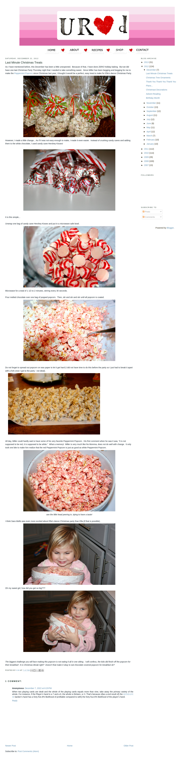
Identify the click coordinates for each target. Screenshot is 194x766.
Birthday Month (153, 98)
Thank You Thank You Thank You (161, 82)
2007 (146, 165)
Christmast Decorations (156, 90)
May (149, 127)
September (152, 111)
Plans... (149, 86)
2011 (146, 149)
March (150, 136)
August (150, 115)
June (149, 123)
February (151, 140)
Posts (146, 212)
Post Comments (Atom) (28, 751)
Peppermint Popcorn (23, 73)
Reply (14, 700)
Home (69, 746)
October (150, 107)
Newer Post (10, 746)
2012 (146, 66)
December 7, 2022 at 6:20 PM (38, 688)
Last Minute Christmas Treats (159, 73)
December (151, 70)
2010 (146, 153)
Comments (149, 217)
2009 (146, 157)
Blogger (170, 228)
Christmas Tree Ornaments (158, 77)
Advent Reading (153, 94)
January (150, 144)
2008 (146, 161)
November (151, 103)
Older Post (128, 746)
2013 (146, 62)
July (149, 119)
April (149, 131)
